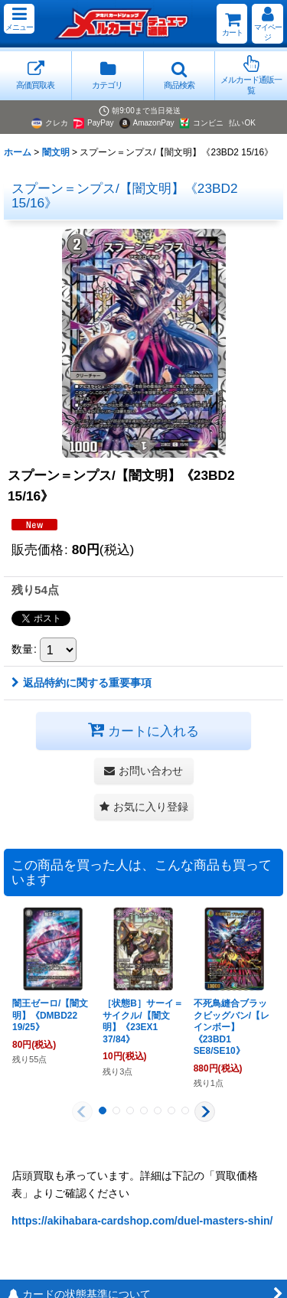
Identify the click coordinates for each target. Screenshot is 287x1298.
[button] (19, 19)
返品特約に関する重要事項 (81, 683)
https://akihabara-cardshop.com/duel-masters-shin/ (142, 1221)
